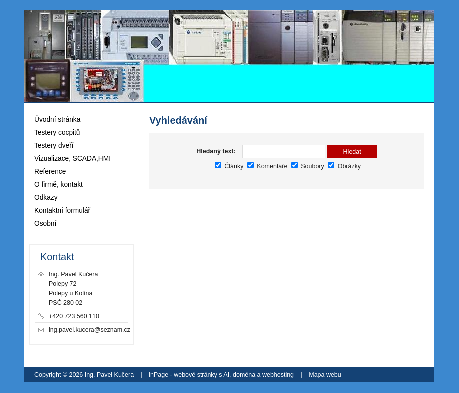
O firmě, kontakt (58, 184)
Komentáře (268, 166)
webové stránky (196, 374)
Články (229, 166)
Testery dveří (54, 145)
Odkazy (46, 197)
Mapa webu (325, 374)
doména (244, 374)
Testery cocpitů (57, 132)
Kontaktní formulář (62, 210)
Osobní (45, 223)
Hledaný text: (216, 151)
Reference (50, 171)
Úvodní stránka (57, 119)
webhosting (278, 374)
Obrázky (344, 166)
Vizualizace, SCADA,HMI (72, 158)
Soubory (308, 166)
